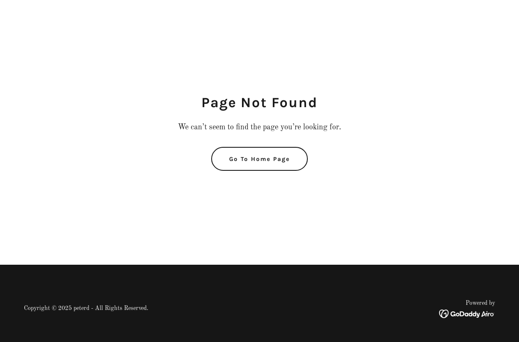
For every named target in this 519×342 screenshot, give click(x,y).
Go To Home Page (259, 159)
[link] (467, 313)
